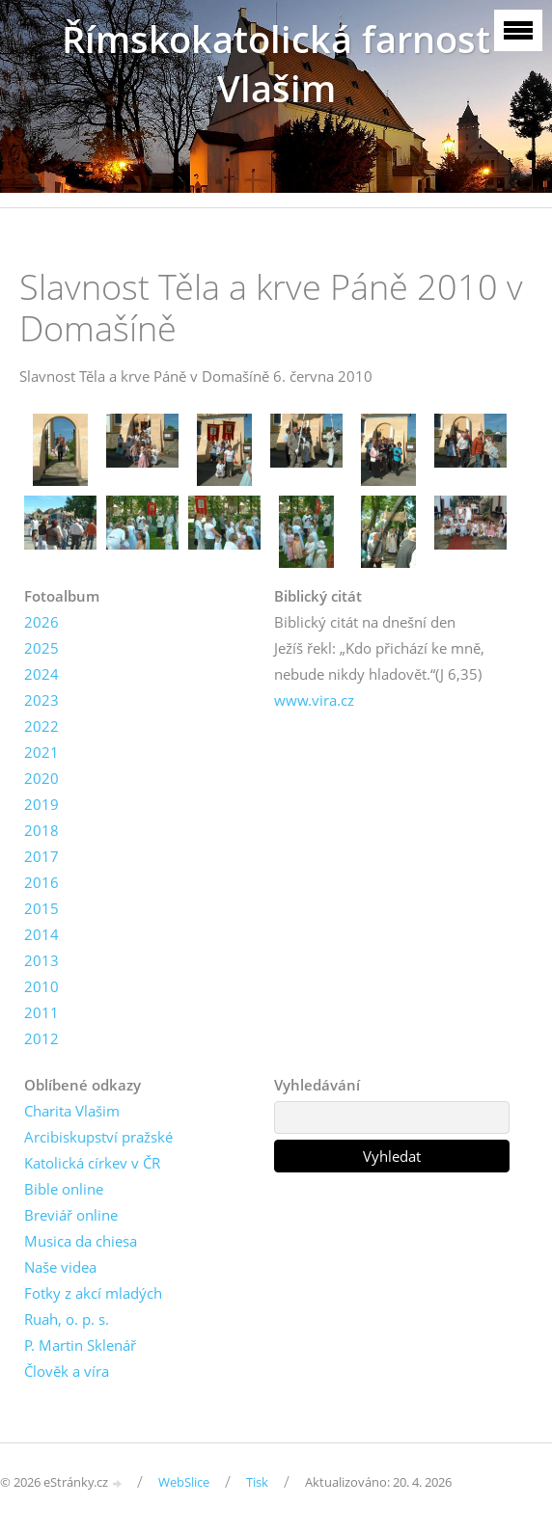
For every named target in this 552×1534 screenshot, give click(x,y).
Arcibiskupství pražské (98, 1136)
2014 (41, 934)
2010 (41, 986)
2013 (41, 960)
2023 (41, 700)
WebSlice (183, 1482)
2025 (41, 648)
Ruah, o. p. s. (66, 1319)
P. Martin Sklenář (80, 1345)
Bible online (63, 1188)
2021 (41, 752)
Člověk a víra (66, 1371)
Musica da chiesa (80, 1241)
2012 (41, 1038)
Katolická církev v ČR (92, 1162)
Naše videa (60, 1267)
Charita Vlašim (72, 1110)
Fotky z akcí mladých (93, 1293)
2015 (41, 908)
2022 (41, 726)
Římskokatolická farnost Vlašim (276, 63)
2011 (41, 1012)
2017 (41, 856)
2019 (41, 804)
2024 (41, 674)
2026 (41, 622)
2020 (41, 778)
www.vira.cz (314, 700)
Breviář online (71, 1215)
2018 (41, 830)
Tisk (257, 1482)
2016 (41, 882)
